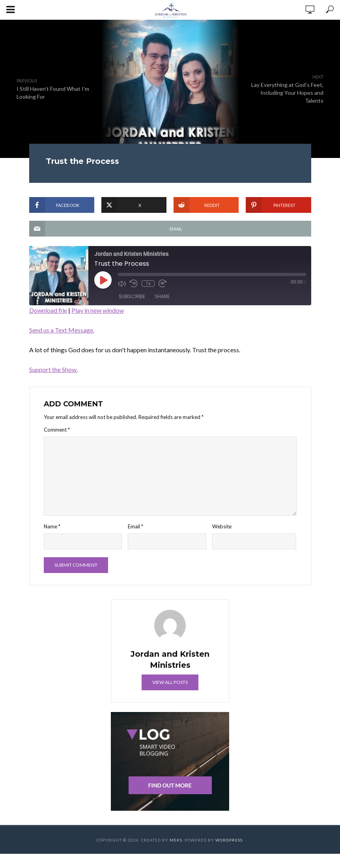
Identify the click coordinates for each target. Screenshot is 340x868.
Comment (57, 429)
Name (52, 526)
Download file (48, 310)
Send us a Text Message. (61, 330)
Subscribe (132, 296)
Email (135, 526)
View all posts (170, 682)
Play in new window (97, 310)
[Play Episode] (103, 280)
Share (162, 296)
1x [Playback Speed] (148, 283)
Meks (176, 840)
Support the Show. (53, 369)
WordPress (229, 840)
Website (222, 526)
